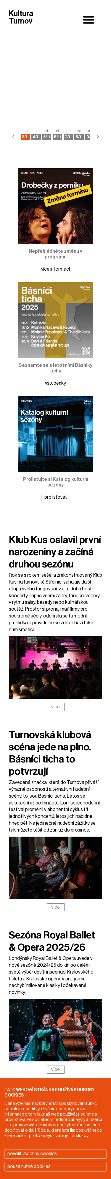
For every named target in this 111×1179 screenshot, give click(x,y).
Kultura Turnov (21, 17)
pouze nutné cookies (29, 1166)
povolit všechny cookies (32, 1153)
